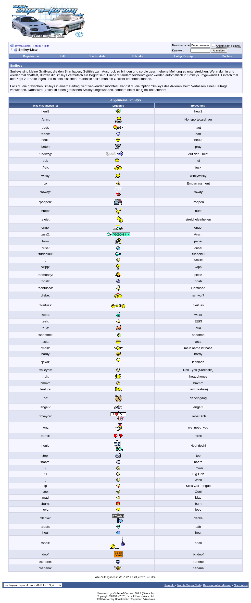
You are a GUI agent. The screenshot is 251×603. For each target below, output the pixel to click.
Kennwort (177, 50)
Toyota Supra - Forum (28, 45)
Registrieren (31, 56)
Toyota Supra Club (189, 585)
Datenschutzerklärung (217, 585)
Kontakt (169, 585)
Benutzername (181, 45)
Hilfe (46, 45)
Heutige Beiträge (183, 56)
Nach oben (241, 585)
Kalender (137, 56)
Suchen (227, 56)
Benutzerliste (97, 56)
